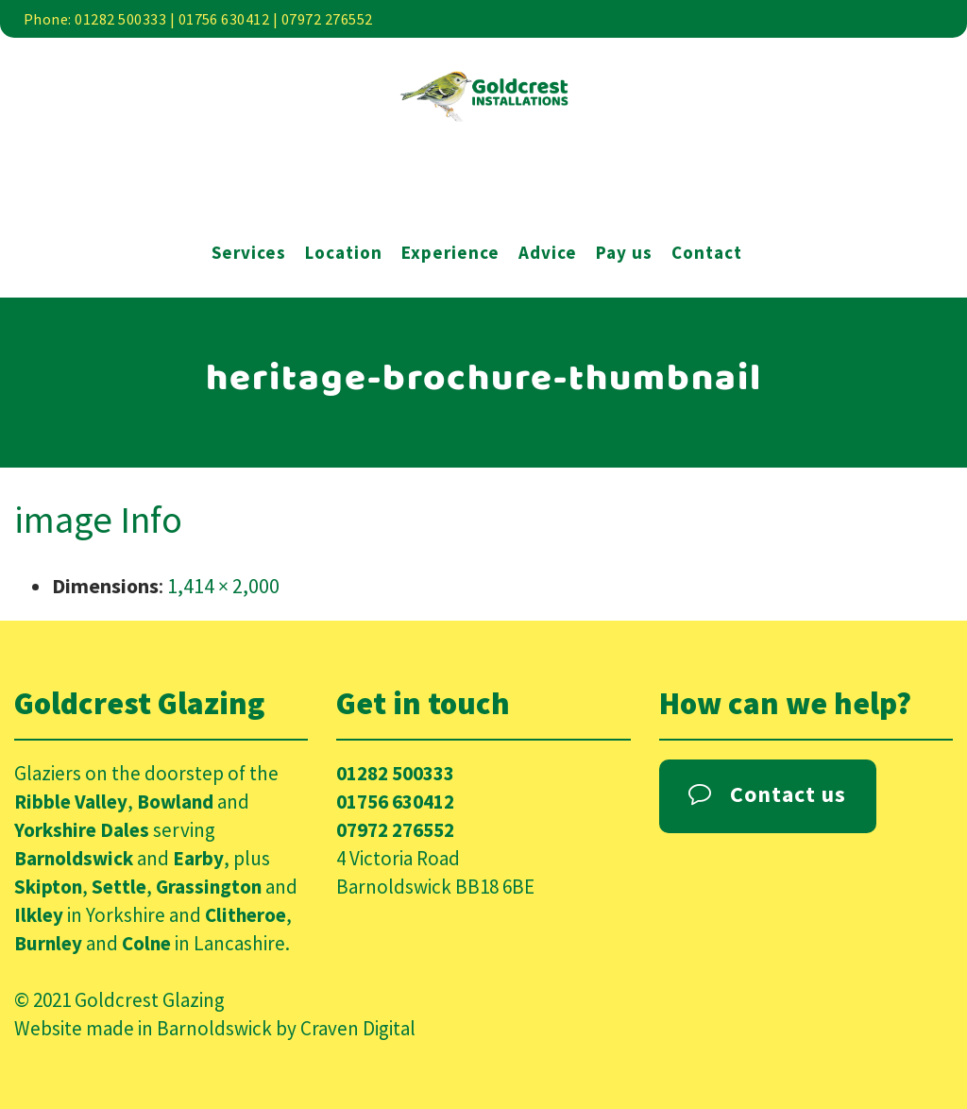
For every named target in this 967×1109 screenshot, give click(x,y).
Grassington (209, 886)
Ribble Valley (70, 801)
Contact (706, 252)
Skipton (48, 886)
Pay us (624, 252)
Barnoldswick (73, 858)
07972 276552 (395, 830)
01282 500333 (395, 773)
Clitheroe (245, 915)
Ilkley (38, 915)
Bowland (175, 801)
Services (249, 252)
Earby (198, 858)
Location (343, 252)
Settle (119, 886)
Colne (146, 943)
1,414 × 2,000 (223, 585)
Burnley (48, 943)
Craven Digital (358, 1028)
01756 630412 (395, 801)
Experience (450, 252)
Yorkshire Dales (81, 830)
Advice (547, 252)
